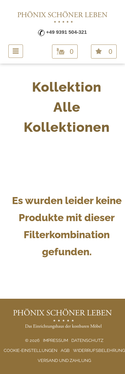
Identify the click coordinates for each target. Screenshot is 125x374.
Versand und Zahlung (64, 360)
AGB (65, 350)
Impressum (55, 340)
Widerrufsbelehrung (99, 350)
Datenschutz (87, 340)
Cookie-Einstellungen (30, 350)
